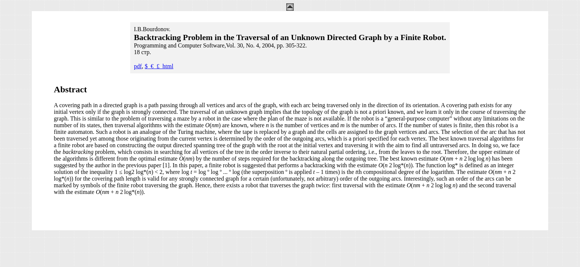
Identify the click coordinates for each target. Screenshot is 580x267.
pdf (138, 66)
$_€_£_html (159, 66)
